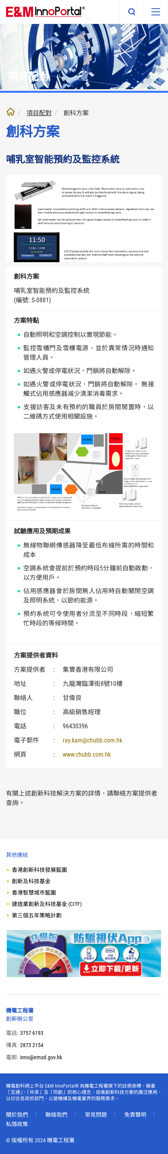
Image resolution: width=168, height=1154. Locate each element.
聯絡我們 (56, 1115)
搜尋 (132, 12)
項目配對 (39, 113)
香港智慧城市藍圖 (34, 892)
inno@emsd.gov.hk (41, 1057)
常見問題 (96, 1115)
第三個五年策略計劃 (37, 915)
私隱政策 (17, 1124)
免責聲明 (135, 1115)
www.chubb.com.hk (87, 754)
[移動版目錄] (156, 12)
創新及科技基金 (31, 881)
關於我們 (17, 1115)
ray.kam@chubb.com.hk (92, 740)
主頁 (11, 112)
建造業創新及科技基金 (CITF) (47, 904)
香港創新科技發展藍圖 (39, 870)
